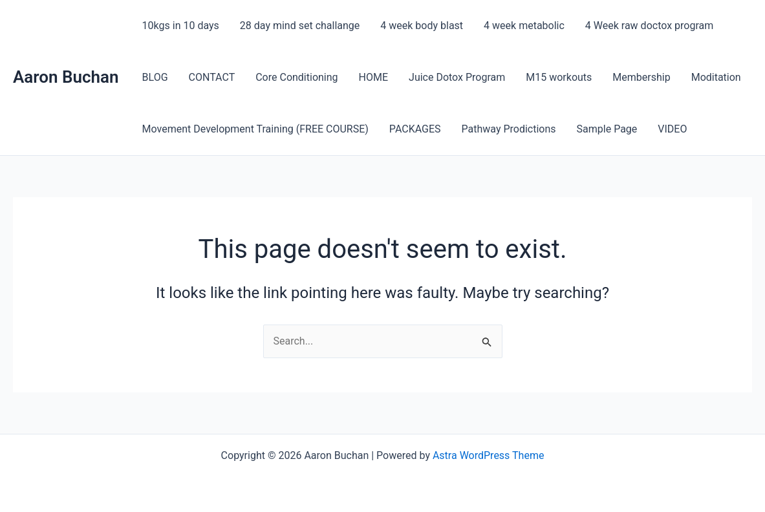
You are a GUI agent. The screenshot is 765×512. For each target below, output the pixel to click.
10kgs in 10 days (180, 25)
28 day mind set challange (300, 25)
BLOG (155, 77)
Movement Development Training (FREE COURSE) (255, 129)
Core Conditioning (296, 77)
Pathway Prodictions (509, 129)
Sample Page (607, 129)
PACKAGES (415, 129)
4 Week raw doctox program (649, 25)
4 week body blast (421, 25)
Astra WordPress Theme (488, 455)
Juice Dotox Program (457, 77)
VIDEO (672, 129)
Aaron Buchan (66, 77)
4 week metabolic (524, 25)
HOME (373, 77)
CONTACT (212, 77)
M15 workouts (559, 77)
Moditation (716, 77)
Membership (641, 77)
